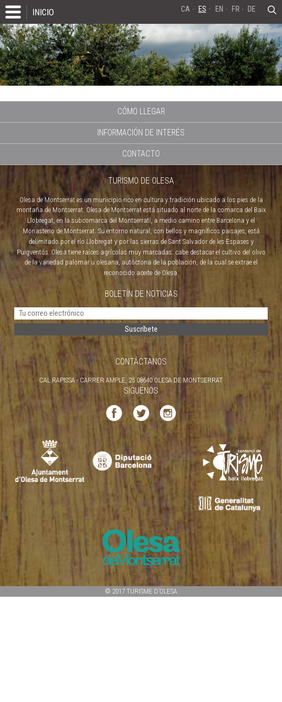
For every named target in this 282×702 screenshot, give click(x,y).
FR (236, 9)
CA (185, 9)
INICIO (43, 12)
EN (219, 9)
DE (252, 9)
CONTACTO (141, 154)
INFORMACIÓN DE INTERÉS (141, 132)
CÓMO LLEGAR (141, 111)
